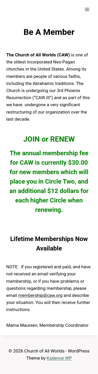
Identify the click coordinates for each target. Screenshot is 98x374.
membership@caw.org (40, 295)
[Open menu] (87, 9)
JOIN (31, 139)
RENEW (62, 139)
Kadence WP (59, 358)
